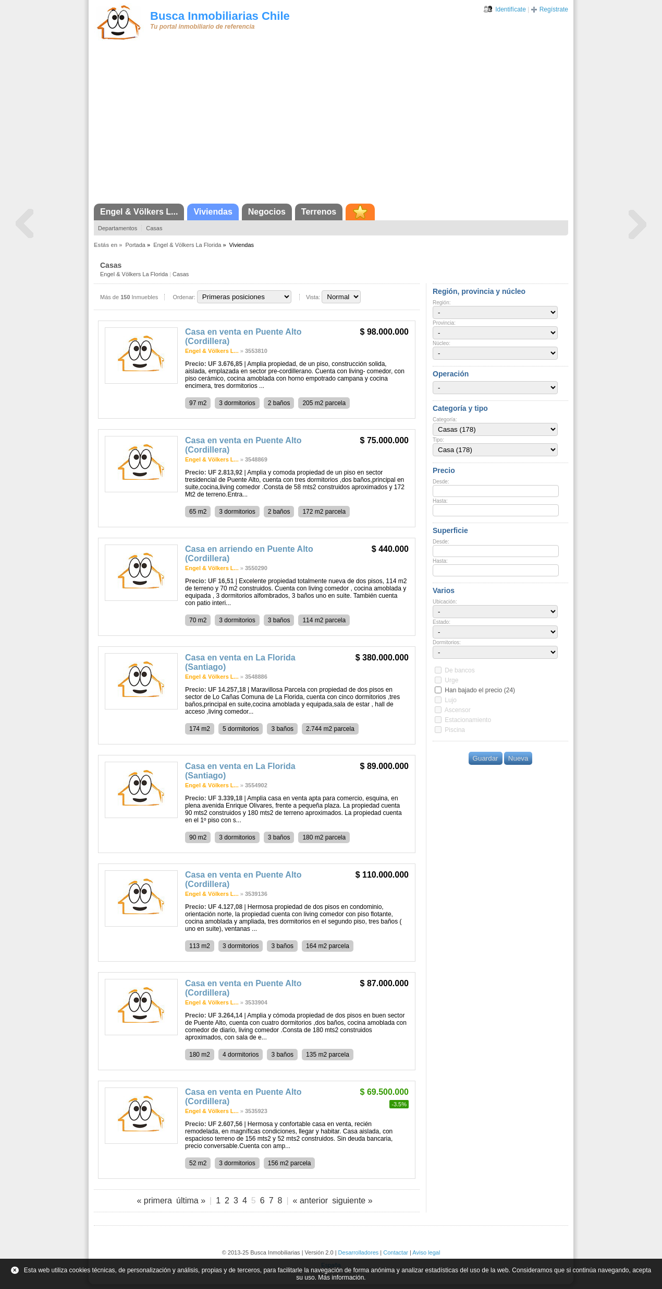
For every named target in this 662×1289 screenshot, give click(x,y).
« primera (154, 1200)
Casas (154, 228)
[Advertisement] (331, 125)
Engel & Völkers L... (139, 211)
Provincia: (444, 323)
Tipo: (438, 440)
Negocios (267, 211)
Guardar (485, 758)
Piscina (455, 730)
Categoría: (445, 419)
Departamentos (117, 228)
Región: (441, 302)
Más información (341, 1277)
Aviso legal (426, 1252)
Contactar (395, 1252)
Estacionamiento (468, 720)
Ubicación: (445, 602)
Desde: (441, 481)
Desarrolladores (358, 1252)
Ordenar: (184, 297)
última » (190, 1200)
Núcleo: (441, 343)
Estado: (441, 622)
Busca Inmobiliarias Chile (220, 15)
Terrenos (318, 211)
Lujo (451, 700)
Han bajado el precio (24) (480, 690)
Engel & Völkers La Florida (187, 245)
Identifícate (510, 9)
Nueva (518, 758)
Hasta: (440, 501)
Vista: (313, 297)
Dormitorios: (447, 642)
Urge (451, 680)
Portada (135, 245)
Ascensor (458, 710)
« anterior (310, 1200)
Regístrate (554, 9)
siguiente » (352, 1200)
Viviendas (212, 211)
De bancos (459, 670)
